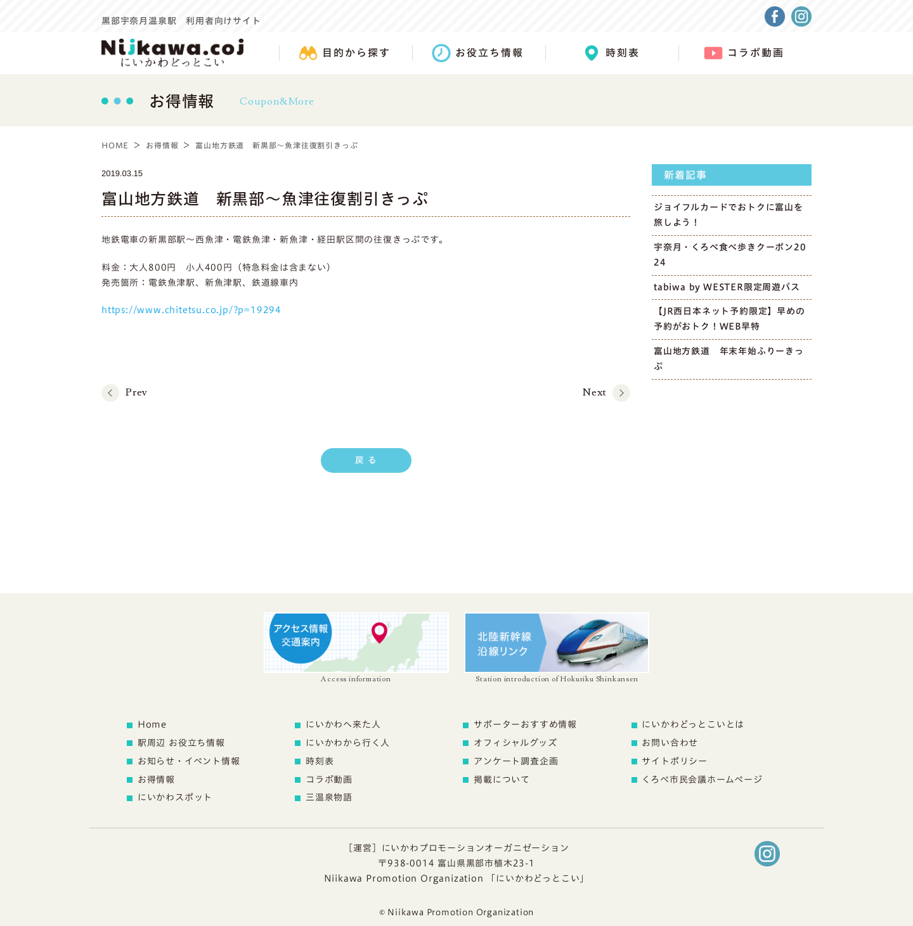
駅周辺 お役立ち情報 (181, 742)
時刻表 (319, 761)
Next (594, 392)
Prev (137, 392)
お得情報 (162, 145)
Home (152, 724)
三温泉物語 (329, 797)
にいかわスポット (175, 797)
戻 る (366, 460)
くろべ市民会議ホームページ (702, 779)
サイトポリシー (675, 761)
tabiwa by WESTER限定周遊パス (727, 287)
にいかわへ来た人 (343, 724)
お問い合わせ (670, 742)
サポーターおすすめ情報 (525, 724)
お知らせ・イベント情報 (189, 761)
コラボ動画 (329, 779)
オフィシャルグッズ (515, 742)
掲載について (502, 779)
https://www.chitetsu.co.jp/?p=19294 (191, 309)
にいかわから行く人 (348, 742)
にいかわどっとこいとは (693, 724)
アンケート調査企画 (516, 761)
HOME (115, 145)
